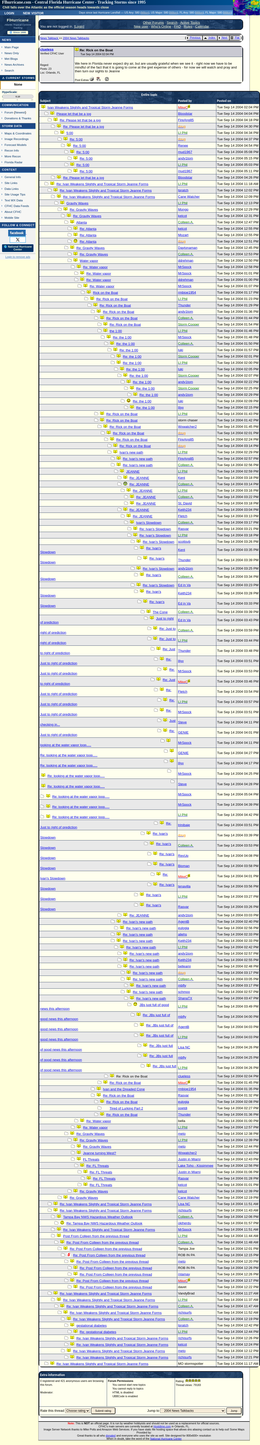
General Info (13, 177)
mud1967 (185, 152)
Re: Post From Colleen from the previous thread (102, 1242)
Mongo (183, 209)
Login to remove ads (17, 256)
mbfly (182, 985)
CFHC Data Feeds (17, 205)
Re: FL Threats (97, 1166)
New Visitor (33, 12)
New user (141, 26)
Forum (9, 112)
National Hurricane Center (166, 1438)
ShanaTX (185, 998)
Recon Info (12, 150)
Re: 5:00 (76, 139)
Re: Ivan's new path (138, 459)
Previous (193, 37)
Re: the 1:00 (122, 337)
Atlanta (81, 222)
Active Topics (190, 23)
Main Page (12, 47)
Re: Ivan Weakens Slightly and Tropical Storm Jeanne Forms (102, 184)
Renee (183, 145)
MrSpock (185, 267)
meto (182, 1134)
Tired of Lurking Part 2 (126, 1108)
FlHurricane (18, 20)
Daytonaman (187, 248)
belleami (184, 966)
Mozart (183, 235)
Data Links (12, 188)
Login (9, 12)
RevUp (183, 856)
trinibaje (184, 825)
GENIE (183, 732)
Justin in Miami (189, 1159)
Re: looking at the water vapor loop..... (68, 755)
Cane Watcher (189, 197)
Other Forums (153, 23)
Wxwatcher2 (187, 427)
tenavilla (184, 886)
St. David (185, 503)
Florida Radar (14, 162)
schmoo (184, 992)
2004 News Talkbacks (76, 38)
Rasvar (183, 529)
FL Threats (91, 1159)
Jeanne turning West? (99, 1153)
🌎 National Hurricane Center (18, 248)
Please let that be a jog (73, 114)
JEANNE (133, 471)
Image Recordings (17, 139)
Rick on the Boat (105, 293)
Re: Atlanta (88, 229)
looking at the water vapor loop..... (65, 745)
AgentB (183, 921)
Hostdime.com (162, 1426)
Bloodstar (185, 113)
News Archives (14, 64)
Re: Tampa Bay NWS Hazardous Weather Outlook (104, 1223)
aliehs (182, 934)
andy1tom (185, 158)
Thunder (184, 305)
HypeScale (9, 92)
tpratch (183, 190)
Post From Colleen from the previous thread (96, 1236)
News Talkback (49, 38)
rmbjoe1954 (187, 292)
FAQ (177, 26)
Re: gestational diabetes (98, 1332)
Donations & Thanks (18, 118)
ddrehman (185, 260)
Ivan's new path (131, 452)
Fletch (182, 516)
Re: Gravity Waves (84, 210)
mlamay (184, 1274)
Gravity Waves (77, 203)
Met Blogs (11, 58)
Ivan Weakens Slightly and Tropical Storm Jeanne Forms (90, 107)
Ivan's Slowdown (148, 523)
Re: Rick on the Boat (111, 299)
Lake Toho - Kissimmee (195, 1165)
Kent (181, 478)
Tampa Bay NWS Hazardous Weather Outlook (98, 1217)
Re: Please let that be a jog (80, 120)
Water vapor (89, 261)
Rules (188, 26)
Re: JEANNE (139, 478)
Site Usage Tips (15, 194)
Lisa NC (184, 1047)
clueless (47, 49)
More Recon (13, 156)
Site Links (11, 182)
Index (209, 37)
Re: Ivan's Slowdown (155, 529)
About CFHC (13, 211)
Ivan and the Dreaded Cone (124, 1089)
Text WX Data (14, 200)
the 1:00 (116, 331)
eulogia (183, 928)
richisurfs (185, 1210)
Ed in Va (184, 585)
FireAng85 (186, 120)
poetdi (182, 1108)
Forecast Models (16, 144)
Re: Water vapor (95, 267)
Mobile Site (12, 217)
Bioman (184, 866)
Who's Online (161, 26)
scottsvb (184, 542)
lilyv (181, 407)
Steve (182, 722)
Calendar (202, 26)
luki (180, 350)
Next (223, 37)
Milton (144, 12)
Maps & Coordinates (18, 133)
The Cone (160, 612)
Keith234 (185, 510)
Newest (20, 112)
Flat (235, 37)
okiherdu (184, 1223)
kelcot (182, 216)
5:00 (69, 133)
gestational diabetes (91, 1325)
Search (9, 70)
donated (111, 1435)
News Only (12, 53)
